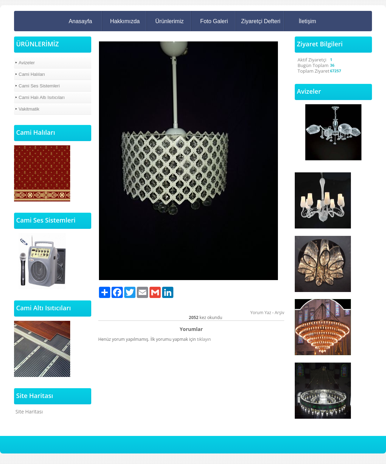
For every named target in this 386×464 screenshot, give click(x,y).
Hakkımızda (125, 21)
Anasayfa (80, 21)
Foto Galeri (214, 21)
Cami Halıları (32, 74)
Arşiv (279, 313)
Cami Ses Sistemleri (39, 85)
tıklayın (204, 339)
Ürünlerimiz (169, 21)
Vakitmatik (29, 109)
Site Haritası (29, 411)
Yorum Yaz (260, 313)
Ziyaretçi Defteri (260, 21)
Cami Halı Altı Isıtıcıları (42, 97)
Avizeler (27, 62)
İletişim (307, 21)
